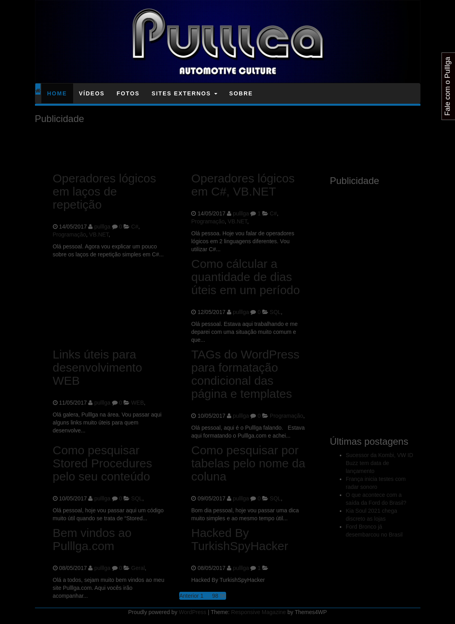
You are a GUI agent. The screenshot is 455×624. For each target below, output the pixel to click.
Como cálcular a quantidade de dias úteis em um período (245, 276)
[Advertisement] (179, 146)
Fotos (127, 93)
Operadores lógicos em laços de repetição (104, 191)
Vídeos (92, 93)
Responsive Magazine (258, 612)
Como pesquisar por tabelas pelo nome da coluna (248, 463)
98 (215, 596)
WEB (137, 402)
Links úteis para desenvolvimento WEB (97, 367)
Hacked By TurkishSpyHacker (239, 539)
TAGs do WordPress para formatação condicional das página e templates (245, 374)
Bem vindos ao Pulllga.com (92, 539)
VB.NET (98, 234)
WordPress (192, 612)
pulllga (102, 226)
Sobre (241, 93)
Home (57, 93)
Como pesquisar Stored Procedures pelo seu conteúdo (102, 463)
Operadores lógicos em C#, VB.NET (242, 185)
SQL (275, 312)
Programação (69, 234)
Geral (138, 568)
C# (134, 226)
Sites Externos (184, 93)
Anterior (189, 596)
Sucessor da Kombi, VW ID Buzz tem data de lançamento (379, 463)
